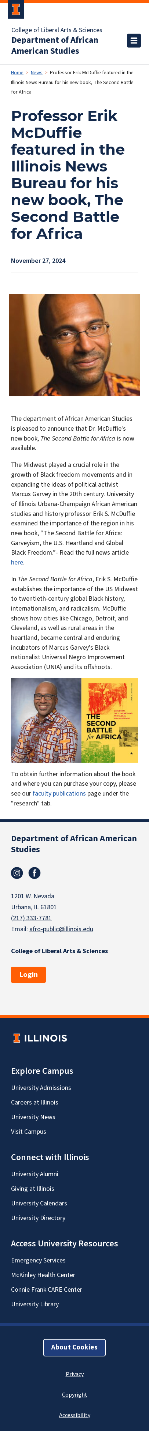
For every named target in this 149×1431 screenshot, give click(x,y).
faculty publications (59, 793)
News (37, 72)
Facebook (34, 873)
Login (28, 975)
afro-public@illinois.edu (61, 929)
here (17, 562)
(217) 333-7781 (31, 918)
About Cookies (74, 1347)
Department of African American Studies (54, 46)
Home (17, 72)
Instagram (17, 873)
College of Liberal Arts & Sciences (56, 30)
